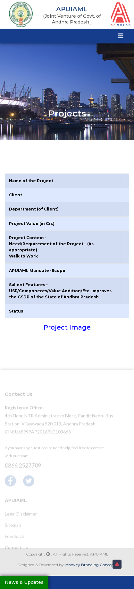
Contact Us (16, 549)
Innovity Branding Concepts (91, 564)
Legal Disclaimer (21, 515)
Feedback (14, 537)
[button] (117, 564)
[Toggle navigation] (120, 36)
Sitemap (13, 526)
